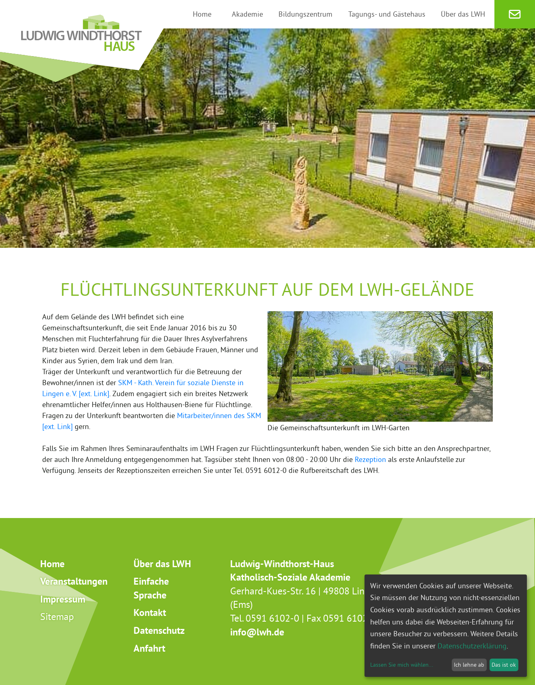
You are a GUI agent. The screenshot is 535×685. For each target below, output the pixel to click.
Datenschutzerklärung (472, 645)
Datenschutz (159, 630)
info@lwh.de (257, 632)
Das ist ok (504, 664)
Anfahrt (149, 648)
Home (52, 563)
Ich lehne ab (469, 664)
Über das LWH (162, 563)
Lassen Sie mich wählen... (401, 664)
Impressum (62, 599)
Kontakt (150, 612)
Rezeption (370, 459)
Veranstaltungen (74, 581)
